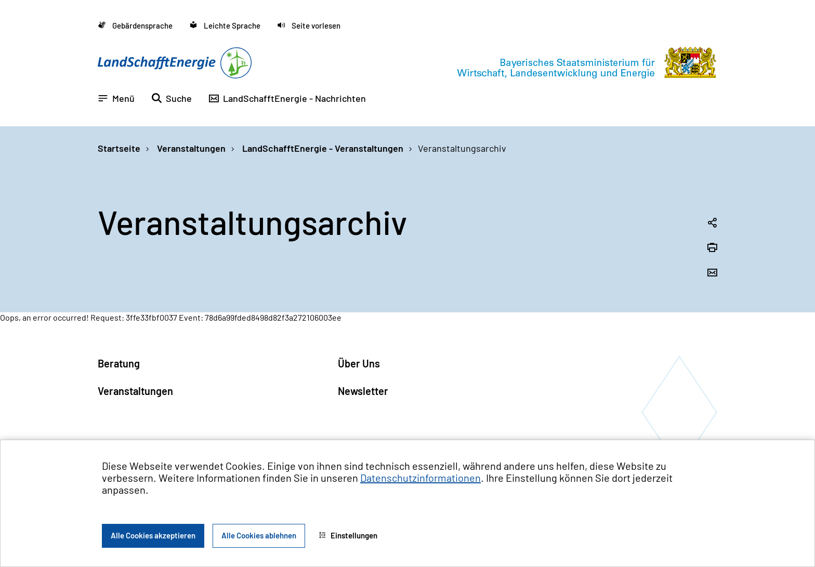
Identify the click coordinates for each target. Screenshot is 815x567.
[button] (308, 25)
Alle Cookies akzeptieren (153, 535)
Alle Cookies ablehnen (258, 535)
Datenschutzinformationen (420, 477)
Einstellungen (348, 535)
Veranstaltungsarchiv (462, 148)
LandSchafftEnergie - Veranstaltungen (321, 148)
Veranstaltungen (190, 148)
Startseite (119, 148)
